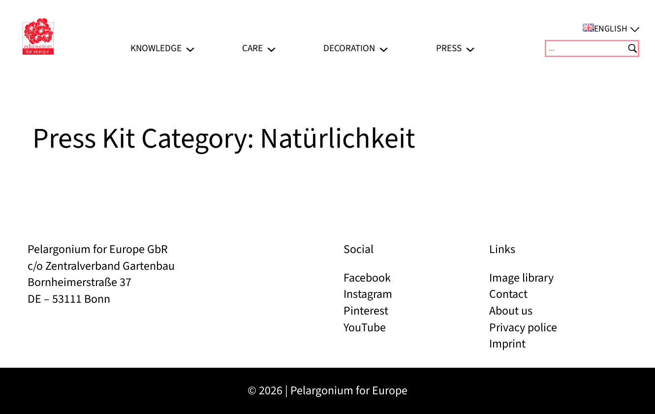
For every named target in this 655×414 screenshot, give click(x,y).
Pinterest (365, 310)
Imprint (507, 343)
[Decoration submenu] (383, 48)
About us (510, 310)
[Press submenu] (470, 48)
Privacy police (523, 327)
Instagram (367, 294)
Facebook (367, 278)
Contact (508, 294)
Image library (521, 278)
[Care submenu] (271, 48)
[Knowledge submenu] (190, 48)
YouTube (364, 327)
